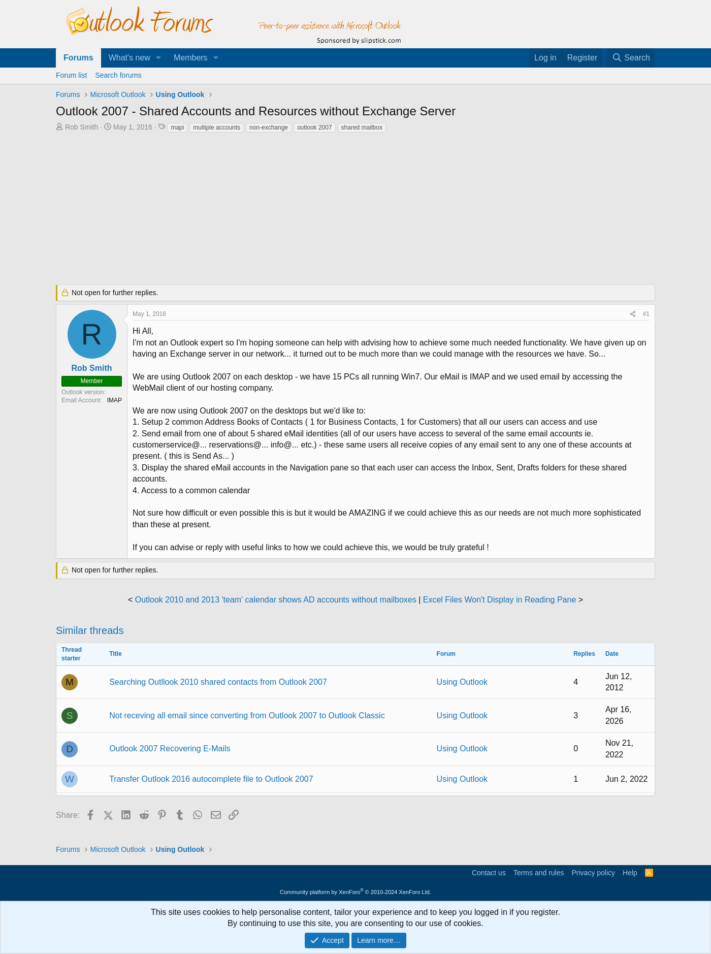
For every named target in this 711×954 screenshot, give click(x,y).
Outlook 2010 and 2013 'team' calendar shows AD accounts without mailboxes (275, 599)
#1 (646, 313)
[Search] (630, 58)
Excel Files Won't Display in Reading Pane (499, 599)
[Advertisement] (302, 210)
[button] (158, 58)
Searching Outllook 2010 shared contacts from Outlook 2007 (218, 682)
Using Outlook (462, 682)
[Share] (632, 314)
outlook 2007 (314, 127)
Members (191, 57)
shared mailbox (361, 127)
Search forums (118, 75)
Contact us (489, 873)
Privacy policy (593, 873)
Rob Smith (81, 127)
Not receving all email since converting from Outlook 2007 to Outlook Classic (246, 715)
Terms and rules (538, 873)
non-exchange (268, 127)
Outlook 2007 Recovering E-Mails (169, 748)
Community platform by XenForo (355, 892)
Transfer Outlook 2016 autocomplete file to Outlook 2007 (211, 779)
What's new (129, 57)
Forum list (71, 75)
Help (630, 873)
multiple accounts (216, 127)
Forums (78, 57)
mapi (177, 127)
